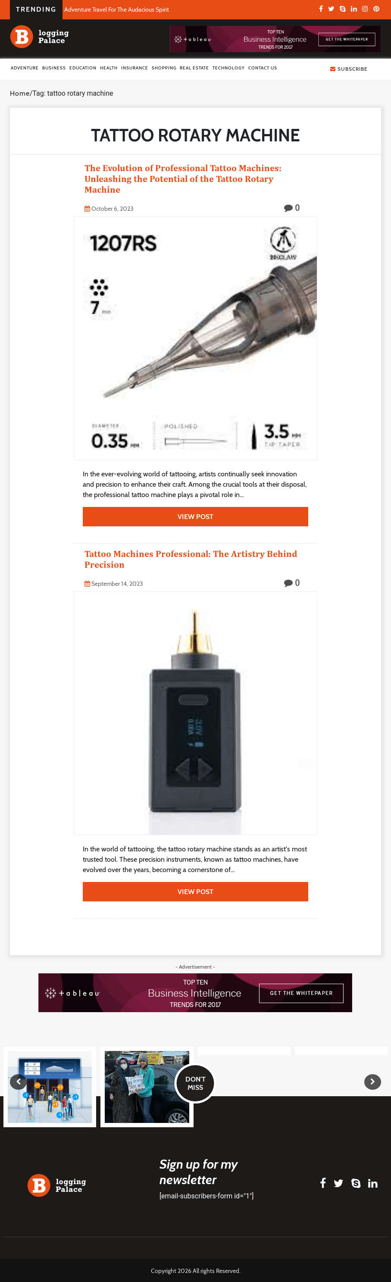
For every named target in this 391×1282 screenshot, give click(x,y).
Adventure (25, 68)
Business (54, 68)
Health (109, 68)
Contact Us (262, 68)
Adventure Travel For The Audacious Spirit (116, 9)
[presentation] (18, 1082)
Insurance (134, 68)
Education (83, 68)
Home (20, 93)
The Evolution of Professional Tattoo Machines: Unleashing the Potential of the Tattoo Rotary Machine (183, 179)
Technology (229, 68)
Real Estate (194, 68)
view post (195, 517)
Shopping (164, 68)
